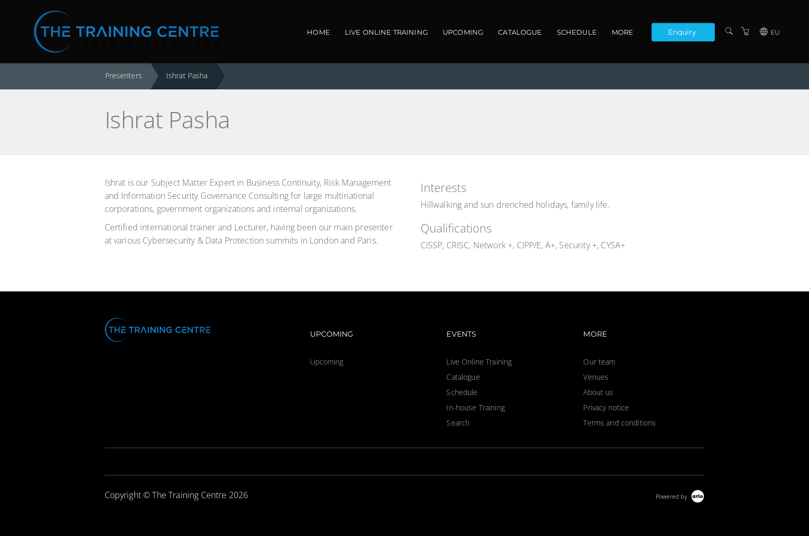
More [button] (623, 32)
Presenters (123, 75)
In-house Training (475, 407)
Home (318, 32)
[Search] (729, 31)
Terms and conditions (619, 423)
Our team (599, 362)
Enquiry (682, 31)
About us (598, 392)
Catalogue (520, 32)
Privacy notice (606, 407)
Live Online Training (386, 32)
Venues (595, 377)
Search (458, 423)
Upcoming (463, 32)
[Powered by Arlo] (680, 495)
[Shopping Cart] (745, 31)
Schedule (577, 32)
